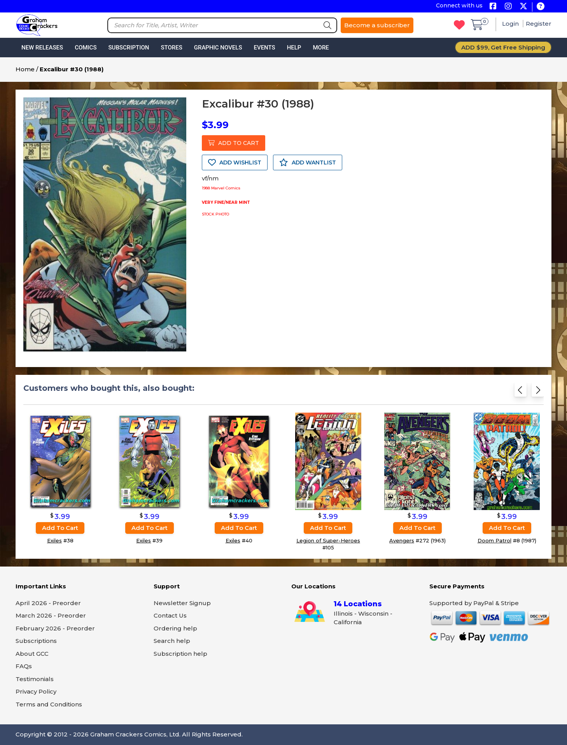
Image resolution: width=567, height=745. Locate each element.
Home (25, 69)
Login (511, 23)
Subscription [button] (128, 47)
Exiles (54, 540)
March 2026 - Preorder (51, 615)
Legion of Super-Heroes (328, 540)
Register (538, 23)
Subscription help (180, 653)
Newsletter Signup (182, 603)
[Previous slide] (520, 392)
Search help (172, 640)
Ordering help (175, 628)
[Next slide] (538, 392)
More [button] (321, 47)
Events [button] (264, 47)
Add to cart (60, 527)
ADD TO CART (233, 143)
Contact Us (170, 615)
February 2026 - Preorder (55, 628)
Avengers (401, 540)
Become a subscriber (377, 25)
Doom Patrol (494, 540)
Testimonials (35, 679)
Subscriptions (36, 640)
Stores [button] (171, 47)
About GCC (32, 653)
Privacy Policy (36, 691)
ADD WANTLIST (307, 162)
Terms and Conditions (49, 704)
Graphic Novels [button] (218, 47)
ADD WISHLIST (234, 162)
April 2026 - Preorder (48, 603)
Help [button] (294, 47)
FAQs (24, 666)
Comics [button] (85, 47)
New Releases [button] (42, 47)
